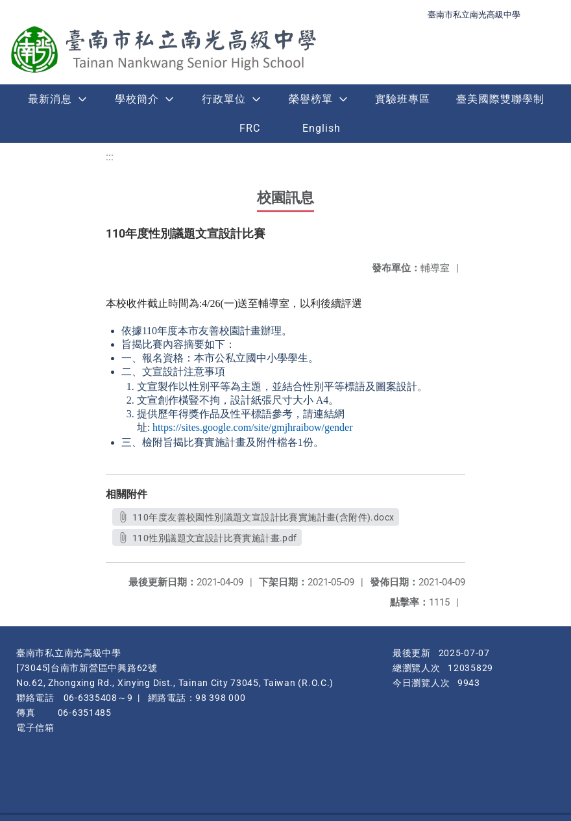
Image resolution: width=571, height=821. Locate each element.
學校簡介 (137, 99)
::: (110, 157)
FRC (249, 128)
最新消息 (50, 99)
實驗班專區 (402, 99)
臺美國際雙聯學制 (500, 99)
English (321, 128)
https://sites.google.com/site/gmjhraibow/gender (252, 427)
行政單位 (224, 99)
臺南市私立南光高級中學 (474, 14)
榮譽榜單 (311, 99)
